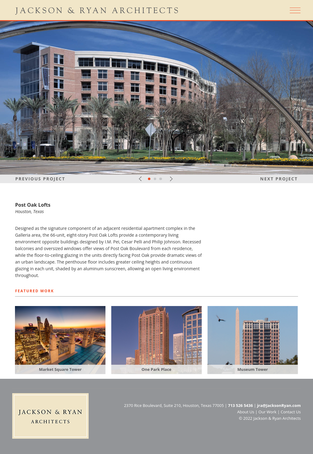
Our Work (268, 412)
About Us (245, 412)
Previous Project (40, 179)
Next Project (279, 179)
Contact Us (291, 412)
